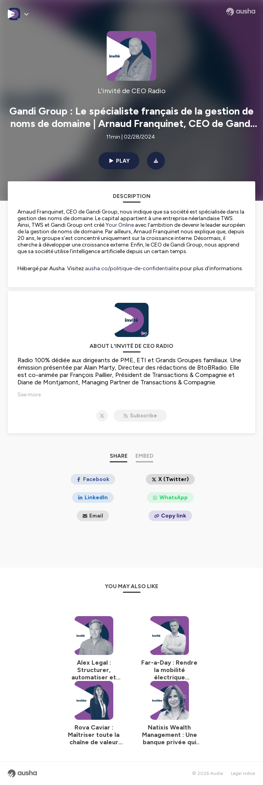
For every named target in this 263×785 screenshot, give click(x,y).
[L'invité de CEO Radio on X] (102, 416)
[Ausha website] (240, 12)
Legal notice (243, 773)
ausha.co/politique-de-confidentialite (132, 268)
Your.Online (120, 225)
